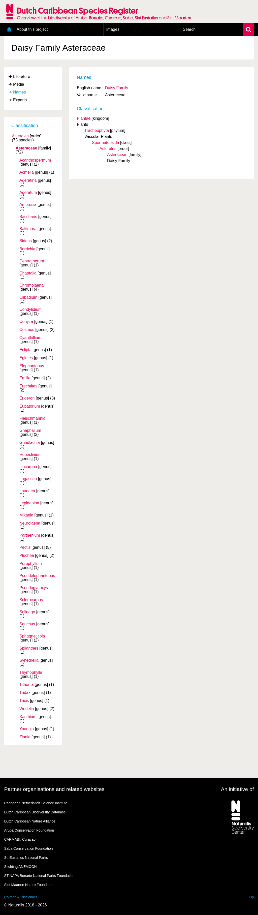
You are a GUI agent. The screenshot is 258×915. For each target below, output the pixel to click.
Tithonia (26, 685)
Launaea (27, 491)
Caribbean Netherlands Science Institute (36, 803)
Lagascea (28, 479)
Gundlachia (29, 443)
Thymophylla (30, 672)
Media (18, 84)
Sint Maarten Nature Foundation (29, 885)
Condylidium (30, 310)
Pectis (24, 547)
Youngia (26, 729)
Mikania (26, 515)
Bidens (25, 241)
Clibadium (28, 297)
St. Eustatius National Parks (26, 858)
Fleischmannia (32, 418)
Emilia (24, 378)
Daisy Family (116, 88)
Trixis (24, 701)
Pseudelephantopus (37, 576)
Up (251, 897)
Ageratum (28, 193)
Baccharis (28, 217)
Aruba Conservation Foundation (29, 830)
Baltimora (28, 229)
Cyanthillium (30, 338)
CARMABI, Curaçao (20, 839)
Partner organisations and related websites (54, 789)
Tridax (24, 693)
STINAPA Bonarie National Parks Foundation (39, 876)
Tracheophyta (96, 130)
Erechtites (28, 386)
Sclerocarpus (31, 600)
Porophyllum (30, 564)
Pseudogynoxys (33, 588)
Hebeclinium (30, 455)
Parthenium (29, 535)
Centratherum (31, 261)
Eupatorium (29, 406)
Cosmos (26, 330)
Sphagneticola (32, 636)
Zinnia (24, 737)
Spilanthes (28, 648)
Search (189, 29)
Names (19, 92)
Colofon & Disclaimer (20, 897)
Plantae (83, 118)
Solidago (27, 612)
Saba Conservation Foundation (28, 848)
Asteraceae (26, 148)
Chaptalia (28, 273)
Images (112, 29)
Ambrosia (28, 205)
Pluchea (26, 556)
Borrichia (27, 249)
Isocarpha (28, 467)
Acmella (26, 172)
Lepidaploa (29, 503)
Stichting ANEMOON (20, 867)
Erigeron (27, 398)
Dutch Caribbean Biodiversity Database (35, 812)
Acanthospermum (35, 160)
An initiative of (237, 789)
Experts (20, 100)
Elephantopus (31, 366)
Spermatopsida (105, 142)
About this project (32, 29)
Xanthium (28, 717)
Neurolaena (29, 523)
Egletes (26, 358)
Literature (21, 76)
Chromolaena (31, 285)
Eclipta (25, 350)
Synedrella (29, 660)
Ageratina (28, 180)
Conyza (26, 322)
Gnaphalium (30, 431)
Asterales (20, 136)
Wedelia (26, 709)
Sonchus (27, 624)
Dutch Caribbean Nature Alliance (29, 821)
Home (9, 29)
